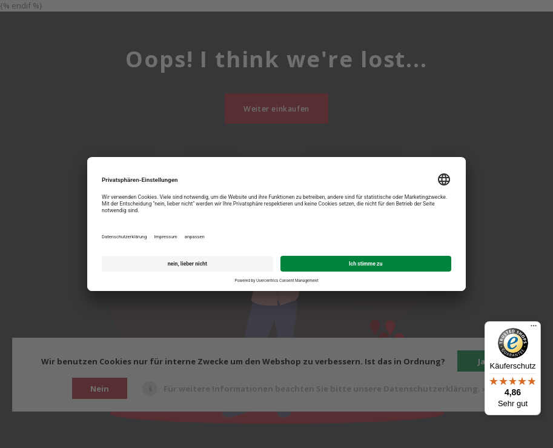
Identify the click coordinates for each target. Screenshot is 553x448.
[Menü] (533, 328)
